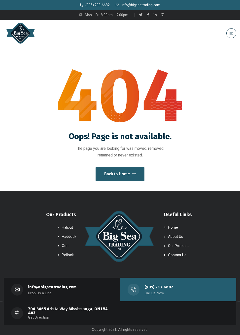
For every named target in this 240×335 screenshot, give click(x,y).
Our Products (179, 246)
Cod (65, 246)
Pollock (68, 255)
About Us (175, 236)
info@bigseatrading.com (52, 287)
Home (173, 227)
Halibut (67, 227)
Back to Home (120, 174)
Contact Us (177, 255)
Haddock (69, 236)
